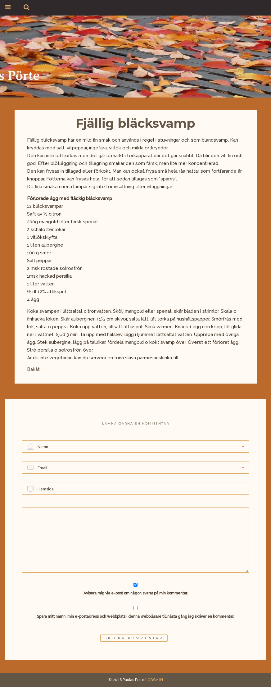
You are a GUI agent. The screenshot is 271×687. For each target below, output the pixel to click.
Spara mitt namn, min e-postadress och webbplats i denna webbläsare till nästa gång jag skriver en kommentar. (135, 616)
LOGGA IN (154, 680)
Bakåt (33, 369)
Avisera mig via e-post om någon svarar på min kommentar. (135, 589)
